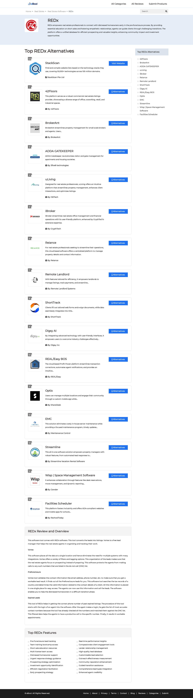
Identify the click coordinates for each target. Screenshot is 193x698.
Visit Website (118, 63)
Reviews (141, 691)
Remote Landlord (57, 273)
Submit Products (158, 4)
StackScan (52, 63)
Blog (133, 691)
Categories (153, 691)
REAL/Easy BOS (56, 357)
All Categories (118, 4)
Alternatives (118, 91)
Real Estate (39, 11)
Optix (49, 389)
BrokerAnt (52, 122)
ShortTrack (52, 301)
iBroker (50, 210)
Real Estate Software (57, 11)
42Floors (51, 91)
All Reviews (137, 4)
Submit (165, 691)
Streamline (52, 445)
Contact (123, 691)
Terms (113, 691)
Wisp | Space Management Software (70, 473)
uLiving (50, 178)
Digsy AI (51, 329)
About (94, 691)
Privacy (104, 691)
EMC (48, 417)
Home (28, 11)
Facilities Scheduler (58, 501)
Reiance (50, 242)
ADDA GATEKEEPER (59, 150)
